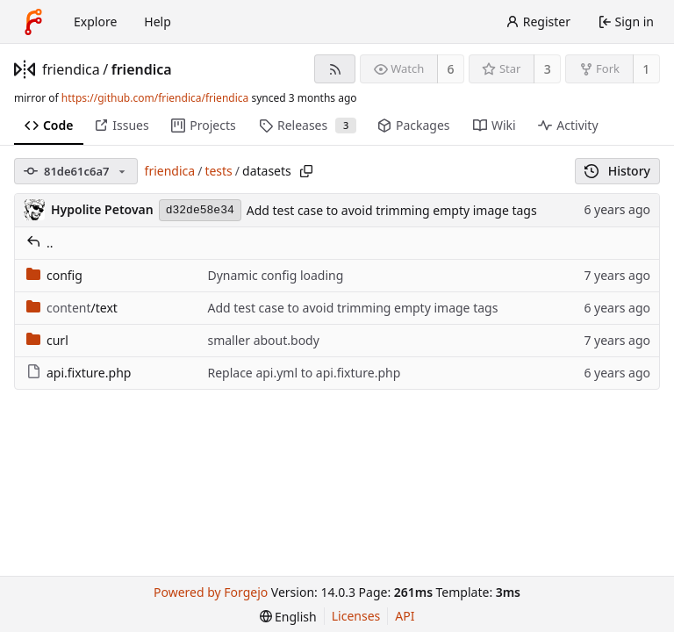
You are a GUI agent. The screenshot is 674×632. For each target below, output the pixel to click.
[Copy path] (306, 171)
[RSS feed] (334, 68)
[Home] (33, 22)
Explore (95, 21)
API (404, 615)
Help (157, 21)
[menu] (288, 616)
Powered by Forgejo (211, 592)
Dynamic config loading (275, 275)
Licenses (356, 615)
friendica (71, 69)
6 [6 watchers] (451, 69)
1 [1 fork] (645, 69)
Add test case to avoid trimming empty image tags (392, 210)
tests (218, 170)
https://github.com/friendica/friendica (154, 97)
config (54, 275)
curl (47, 340)
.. (40, 242)
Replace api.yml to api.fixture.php (303, 372)
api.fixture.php (78, 372)
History (617, 170)
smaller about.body (263, 340)
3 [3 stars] (547, 69)
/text (72, 307)
